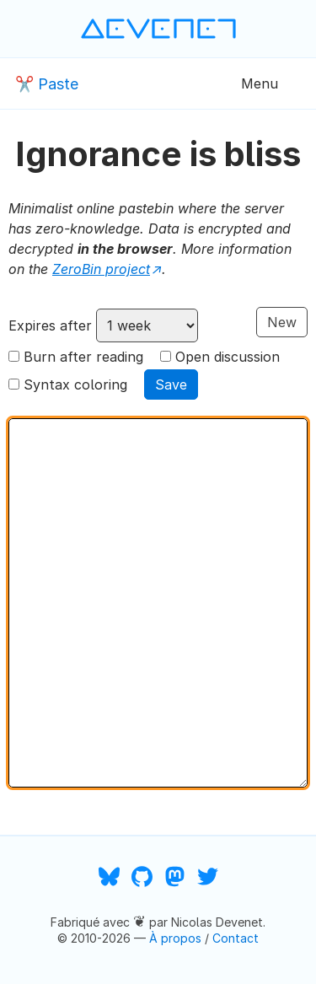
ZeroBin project (101, 269)
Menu (259, 83)
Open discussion (227, 356)
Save (171, 384)
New (282, 322)
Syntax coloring (75, 384)
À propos (175, 938)
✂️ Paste (46, 84)
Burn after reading (83, 356)
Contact (235, 938)
